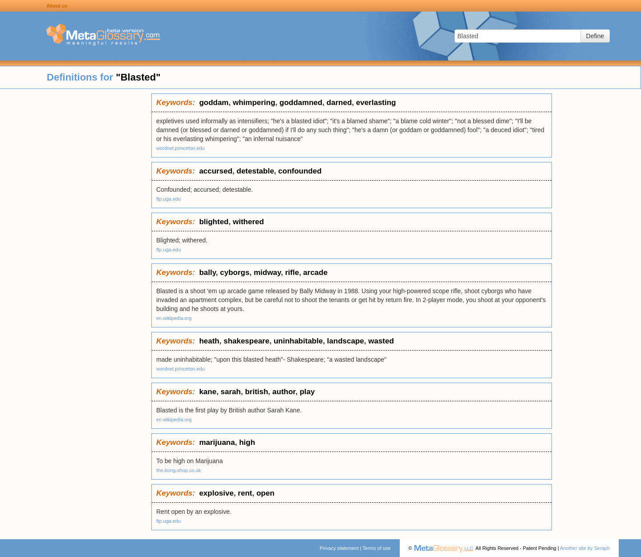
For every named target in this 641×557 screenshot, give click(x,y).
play (307, 391)
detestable (255, 171)
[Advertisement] (75, 226)
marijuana (217, 442)
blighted (213, 222)
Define (595, 36)
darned (339, 102)
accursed (215, 171)
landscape (345, 341)
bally (207, 272)
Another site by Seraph (585, 548)
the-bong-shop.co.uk (178, 470)
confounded (299, 171)
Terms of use (377, 548)
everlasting (376, 102)
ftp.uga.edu (168, 199)
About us (57, 5)
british (256, 391)
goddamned (301, 102)
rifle (292, 272)
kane (207, 391)
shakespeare (246, 341)
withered (248, 222)
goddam (213, 102)
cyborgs (234, 272)
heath (209, 341)
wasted (381, 341)
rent (245, 493)
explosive (216, 493)
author (284, 391)
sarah (231, 391)
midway (267, 272)
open (265, 493)
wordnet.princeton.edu (180, 148)
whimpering (254, 102)
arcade (315, 272)
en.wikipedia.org (174, 318)
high (247, 442)
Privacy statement (339, 548)
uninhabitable (298, 341)
